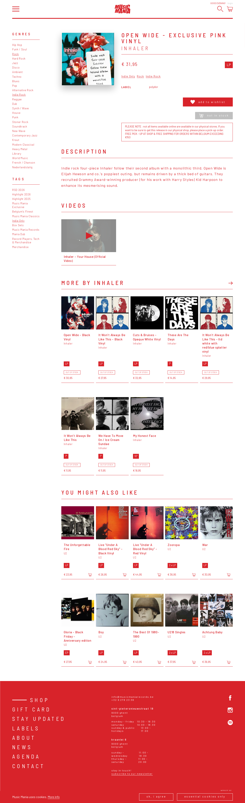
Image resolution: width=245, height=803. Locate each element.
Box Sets (18, 225)
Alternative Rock (23, 90)
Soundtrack (19, 126)
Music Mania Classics (26, 216)
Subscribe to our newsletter (132, 773)
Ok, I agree (156, 796)
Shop (39, 700)
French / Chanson (23, 162)
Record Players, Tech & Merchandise (25, 240)
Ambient (17, 72)
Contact (28, 766)
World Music (20, 158)
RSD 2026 (18, 190)
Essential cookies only (204, 796)
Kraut (15, 140)
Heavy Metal (19, 149)
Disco (16, 67)
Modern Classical (23, 144)
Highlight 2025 (21, 198)
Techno (17, 76)
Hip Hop (17, 45)
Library (16, 153)
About (24, 737)
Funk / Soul (19, 49)
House (16, 112)
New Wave (18, 131)
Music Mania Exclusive (20, 205)
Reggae (17, 99)
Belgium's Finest (22, 211)
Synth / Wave (20, 108)
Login (230, 3)
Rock (15, 54)
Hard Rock (19, 58)
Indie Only (18, 220)
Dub (14, 103)
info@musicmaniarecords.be (132, 696)
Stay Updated (39, 719)
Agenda (26, 756)
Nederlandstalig (22, 167)
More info (54, 797)
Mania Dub (18, 234)
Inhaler (135, 48)
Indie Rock (19, 94)
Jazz (15, 63)
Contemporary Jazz (24, 135)
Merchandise (20, 247)
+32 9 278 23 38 (122, 699)
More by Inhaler (92, 283)
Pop (14, 85)
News (22, 747)
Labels (26, 728)
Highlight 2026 (21, 194)
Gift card (31, 709)
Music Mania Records (26, 229)
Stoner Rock (20, 122)
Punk (15, 117)
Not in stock (214, 115)
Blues (15, 81)
